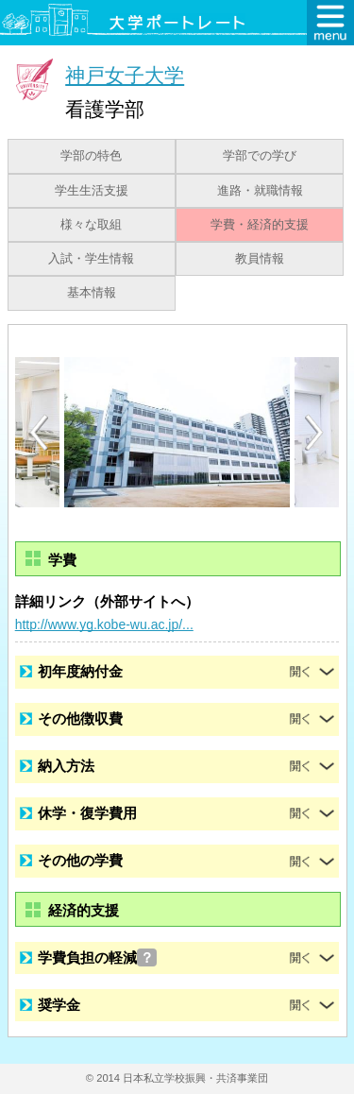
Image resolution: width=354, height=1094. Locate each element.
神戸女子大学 (124, 75)
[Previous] (38, 432)
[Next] (315, 432)
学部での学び (259, 155)
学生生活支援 (91, 190)
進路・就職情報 (260, 190)
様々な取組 (91, 224)
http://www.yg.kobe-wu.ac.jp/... (104, 624)
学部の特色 (91, 155)
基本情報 (91, 292)
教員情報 (259, 258)
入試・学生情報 (91, 258)
